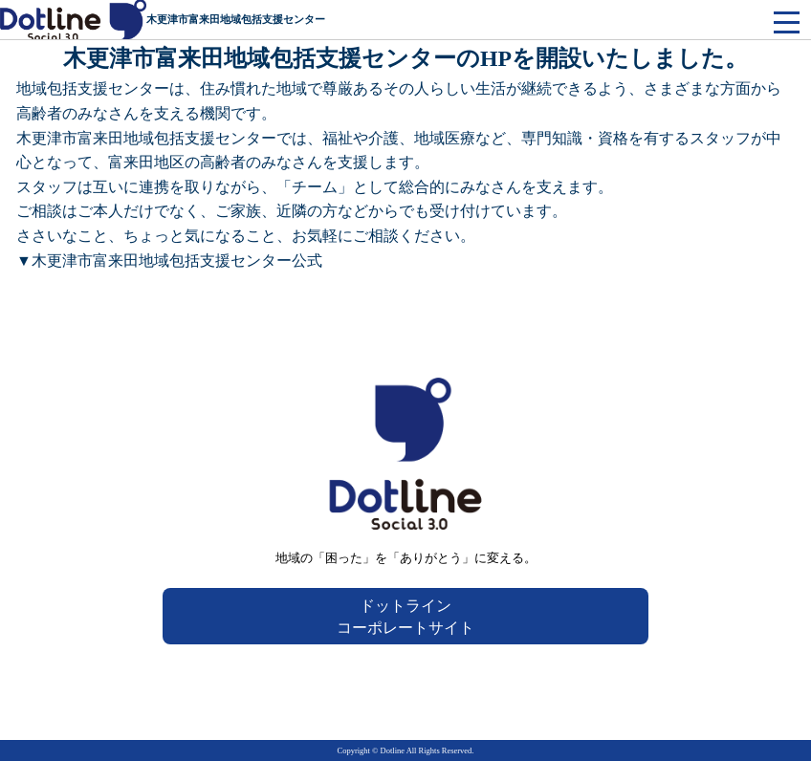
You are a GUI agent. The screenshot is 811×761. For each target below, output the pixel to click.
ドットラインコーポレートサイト (405, 617)
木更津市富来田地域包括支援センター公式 (177, 260)
